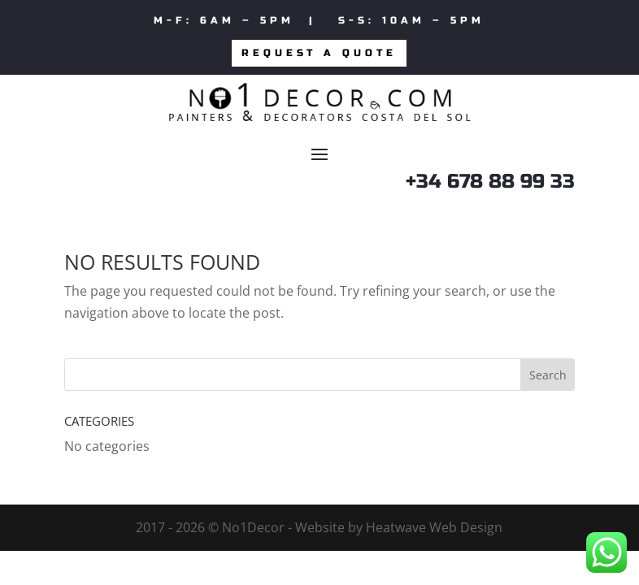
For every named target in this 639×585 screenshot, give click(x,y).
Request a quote (319, 52)
